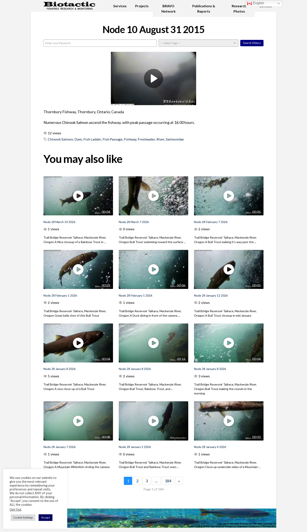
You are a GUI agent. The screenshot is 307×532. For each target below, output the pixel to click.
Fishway (130, 139)
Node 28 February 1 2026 (60, 295)
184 (168, 480)
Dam (78, 139)
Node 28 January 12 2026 (211, 295)
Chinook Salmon (60, 139)
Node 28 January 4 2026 (210, 447)
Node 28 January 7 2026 (59, 447)
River (160, 139)
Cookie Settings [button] (23, 517)
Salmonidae (175, 139)
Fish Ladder (92, 139)
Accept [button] (45, 517)
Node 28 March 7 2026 (134, 222)
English (255, 3)
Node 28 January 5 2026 (135, 447)
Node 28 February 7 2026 (210, 222)
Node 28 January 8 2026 (59, 369)
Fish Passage (112, 139)
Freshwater (146, 139)
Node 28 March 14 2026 (59, 222)
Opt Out (15, 509)
